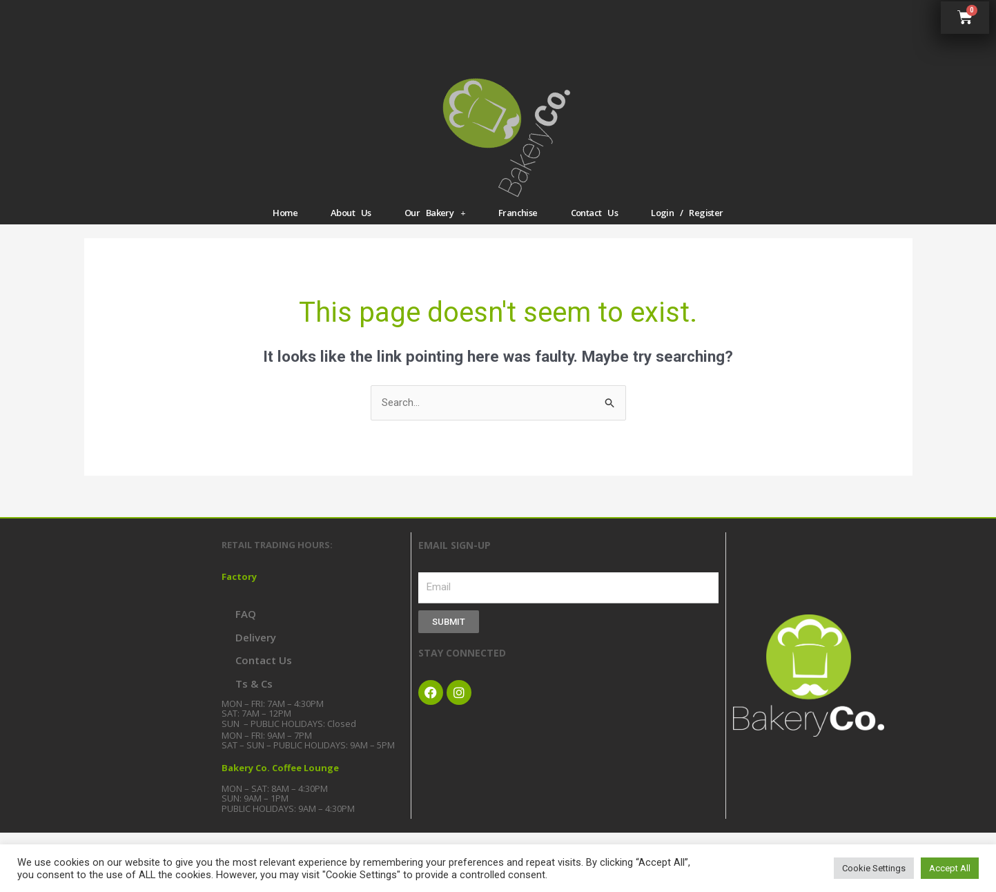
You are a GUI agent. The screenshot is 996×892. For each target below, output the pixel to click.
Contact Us (594, 212)
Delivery (255, 637)
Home (285, 212)
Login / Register (687, 212)
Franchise (518, 212)
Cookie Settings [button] (874, 868)
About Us (351, 212)
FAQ (245, 614)
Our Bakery (434, 213)
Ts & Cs (254, 683)
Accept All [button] (949, 868)
